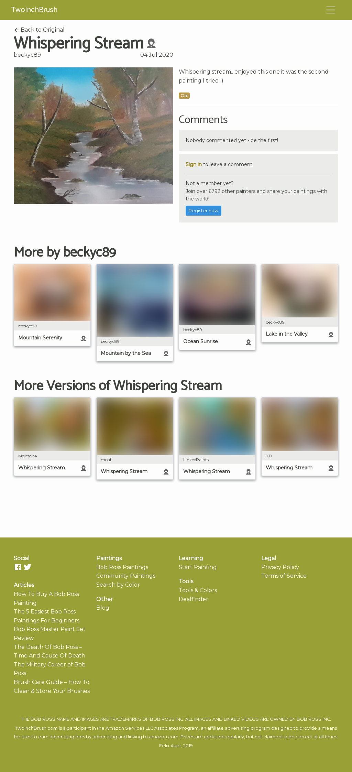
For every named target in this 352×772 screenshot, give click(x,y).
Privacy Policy (280, 567)
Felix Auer (170, 745)
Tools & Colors (198, 590)
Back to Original (39, 29)
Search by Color (118, 584)
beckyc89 (27, 55)
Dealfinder (193, 599)
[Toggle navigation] (331, 10)
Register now (203, 210)
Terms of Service (284, 576)
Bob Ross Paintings (122, 567)
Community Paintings (125, 576)
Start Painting (198, 567)
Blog (102, 608)
